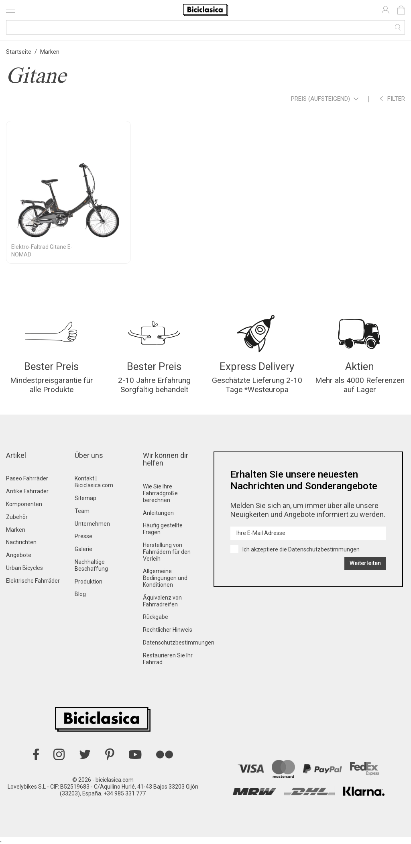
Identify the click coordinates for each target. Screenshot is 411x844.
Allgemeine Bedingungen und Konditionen (165, 578)
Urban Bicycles (24, 568)
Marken (15, 530)
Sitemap (85, 498)
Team (82, 511)
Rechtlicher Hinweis (167, 629)
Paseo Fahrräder (27, 478)
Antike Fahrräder (27, 491)
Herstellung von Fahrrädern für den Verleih (167, 552)
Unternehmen (92, 524)
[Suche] (205, 27)
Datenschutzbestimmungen (178, 642)
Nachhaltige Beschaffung (91, 565)
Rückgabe (155, 617)
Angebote (18, 555)
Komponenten (24, 504)
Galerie (83, 549)
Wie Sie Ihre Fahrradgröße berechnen (160, 493)
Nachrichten (21, 542)
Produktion (88, 581)
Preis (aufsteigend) (324, 99)
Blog (80, 594)
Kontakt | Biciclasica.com (94, 481)
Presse (83, 536)
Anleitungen (158, 513)
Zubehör (17, 517)
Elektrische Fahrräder (33, 581)
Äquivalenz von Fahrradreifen (162, 601)
